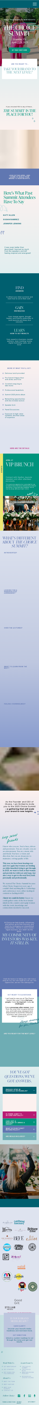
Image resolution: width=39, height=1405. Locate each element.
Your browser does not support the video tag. (19, 826)
